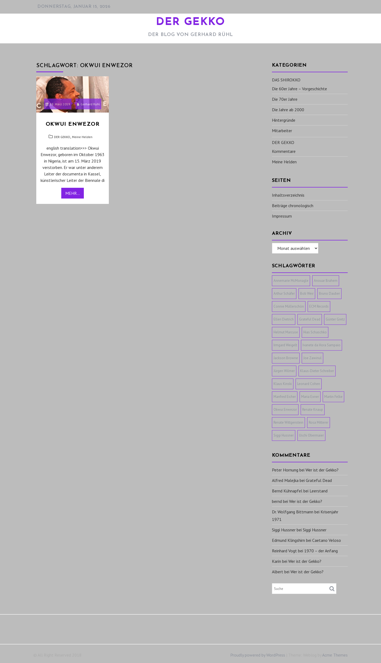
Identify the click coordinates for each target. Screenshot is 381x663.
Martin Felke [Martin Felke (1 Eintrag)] (333, 396)
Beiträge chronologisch (292, 205)
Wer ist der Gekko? (322, 470)
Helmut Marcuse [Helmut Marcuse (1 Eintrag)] (286, 332)
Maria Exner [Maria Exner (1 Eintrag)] (310, 396)
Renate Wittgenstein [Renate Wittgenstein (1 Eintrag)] (288, 422)
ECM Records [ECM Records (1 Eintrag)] (319, 306)
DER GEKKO (190, 22)
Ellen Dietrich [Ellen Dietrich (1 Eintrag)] (284, 319)
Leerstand (319, 490)
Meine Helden (82, 137)
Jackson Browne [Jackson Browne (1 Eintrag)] (286, 358)
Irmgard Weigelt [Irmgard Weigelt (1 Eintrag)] (285, 345)
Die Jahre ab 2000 (288, 109)
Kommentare (284, 151)
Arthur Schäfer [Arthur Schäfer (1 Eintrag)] (284, 293)
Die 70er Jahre (284, 99)
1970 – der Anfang (321, 550)
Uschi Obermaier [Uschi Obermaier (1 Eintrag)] (311, 435)
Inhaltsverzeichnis (288, 195)
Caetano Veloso (326, 540)
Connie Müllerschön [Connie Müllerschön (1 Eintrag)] (289, 306)
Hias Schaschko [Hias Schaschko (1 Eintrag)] (315, 332)
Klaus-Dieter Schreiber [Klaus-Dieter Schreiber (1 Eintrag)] (317, 371)
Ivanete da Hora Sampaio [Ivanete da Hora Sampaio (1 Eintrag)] (321, 345)
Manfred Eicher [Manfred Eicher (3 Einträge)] (285, 396)
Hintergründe (283, 120)
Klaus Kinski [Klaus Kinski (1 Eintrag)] (283, 383)
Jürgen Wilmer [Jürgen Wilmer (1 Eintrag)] (284, 371)
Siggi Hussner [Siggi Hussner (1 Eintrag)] (284, 435)
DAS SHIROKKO (286, 79)
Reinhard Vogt (284, 550)
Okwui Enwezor (73, 124)
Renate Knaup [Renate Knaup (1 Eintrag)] (312, 409)
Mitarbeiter (282, 130)
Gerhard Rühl (88, 104)
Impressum (282, 216)
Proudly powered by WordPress (257, 655)
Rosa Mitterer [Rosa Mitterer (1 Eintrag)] (318, 422)
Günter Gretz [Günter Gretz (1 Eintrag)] (335, 319)
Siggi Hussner (284, 529)
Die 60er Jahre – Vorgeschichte (299, 88)
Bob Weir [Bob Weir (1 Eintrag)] (307, 293)
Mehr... (72, 193)
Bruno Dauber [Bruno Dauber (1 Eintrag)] (329, 293)
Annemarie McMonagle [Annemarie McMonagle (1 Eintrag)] (291, 280)
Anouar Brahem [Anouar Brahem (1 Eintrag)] (325, 280)
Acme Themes (335, 655)
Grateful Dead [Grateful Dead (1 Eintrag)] (309, 319)
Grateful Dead (319, 480)
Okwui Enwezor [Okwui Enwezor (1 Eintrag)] (285, 409)
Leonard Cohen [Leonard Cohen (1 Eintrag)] (308, 383)
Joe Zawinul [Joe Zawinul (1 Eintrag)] (312, 358)
